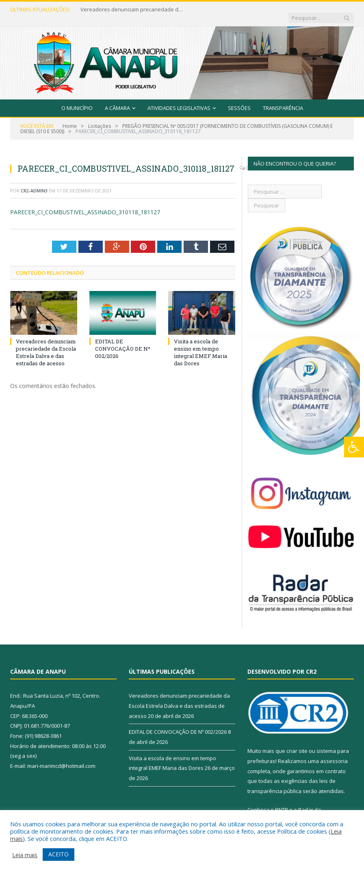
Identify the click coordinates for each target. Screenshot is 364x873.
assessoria (334, 753)
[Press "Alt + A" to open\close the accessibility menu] (354, 447)
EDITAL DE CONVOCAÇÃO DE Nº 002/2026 (122, 340)
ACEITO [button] (58, 854)
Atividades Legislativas (178, 99)
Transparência (283, 99)
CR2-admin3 (34, 182)
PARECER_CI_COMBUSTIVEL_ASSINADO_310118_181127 (85, 204)
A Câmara (117, 99)
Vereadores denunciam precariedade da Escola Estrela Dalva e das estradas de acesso (129, 9)
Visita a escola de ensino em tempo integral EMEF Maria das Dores (200, 344)
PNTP (281, 801)
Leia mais (24, 854)
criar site (297, 743)
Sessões (239, 99)
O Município (77, 99)
